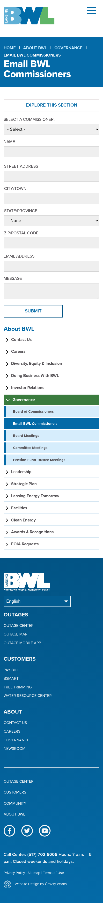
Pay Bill (11, 670)
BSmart (11, 678)
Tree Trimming (18, 687)
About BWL (35, 48)
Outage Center (19, 625)
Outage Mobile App (22, 643)
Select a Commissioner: (29, 119)
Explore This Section (51, 105)
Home (10, 48)
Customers (15, 792)
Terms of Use (53, 873)
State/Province (20, 210)
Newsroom (14, 748)
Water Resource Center (28, 696)
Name (9, 141)
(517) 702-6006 (42, 854)
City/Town (15, 188)
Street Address (21, 166)
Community (15, 803)
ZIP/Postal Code (21, 233)
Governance (68, 48)
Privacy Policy (14, 873)
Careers (12, 731)
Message (13, 278)
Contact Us (15, 723)
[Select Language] (37, 601)
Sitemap (34, 873)
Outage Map (15, 634)
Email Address (19, 256)
